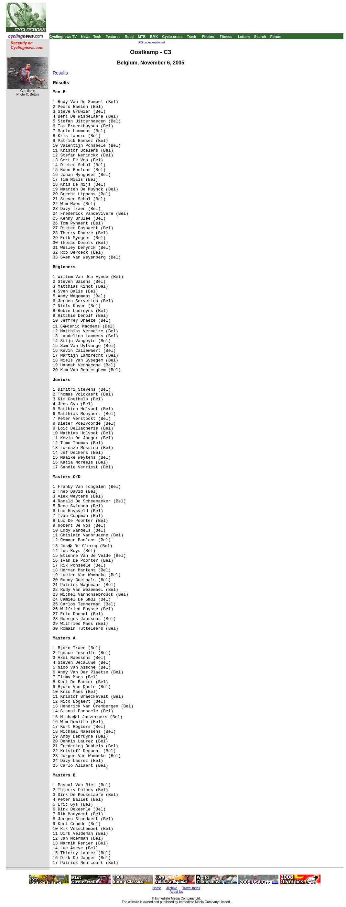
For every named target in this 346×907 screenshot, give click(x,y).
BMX (154, 37)
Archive (171, 888)
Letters (244, 37)
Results (60, 72)
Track (191, 37)
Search (260, 37)
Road (129, 37)
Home (156, 888)
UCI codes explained (151, 42)
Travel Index (191, 888)
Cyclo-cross (172, 37)
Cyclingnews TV (63, 37)
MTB (142, 37)
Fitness (226, 37)
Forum (275, 37)
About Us (176, 891)
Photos (208, 37)
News (86, 37)
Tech (97, 37)
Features (113, 37)
